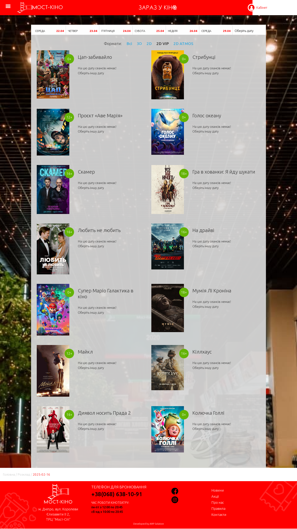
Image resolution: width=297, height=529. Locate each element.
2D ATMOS (183, 43)
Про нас (217, 502)
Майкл (85, 352)
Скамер (86, 171)
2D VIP (162, 43)
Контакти (218, 514)
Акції (215, 496)
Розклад (24, 474)
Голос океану (206, 115)
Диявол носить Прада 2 (104, 413)
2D (149, 43)
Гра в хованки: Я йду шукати (223, 171)
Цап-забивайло (95, 57)
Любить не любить (99, 230)
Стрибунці (204, 57)
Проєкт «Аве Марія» (100, 115)
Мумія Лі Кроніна (211, 290)
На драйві (203, 230)
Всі (129, 43)
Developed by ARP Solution (148, 523)
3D (139, 43)
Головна (9, 474)
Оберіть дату (244, 30)
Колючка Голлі (208, 413)
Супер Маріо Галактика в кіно (105, 293)
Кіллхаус (202, 352)
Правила (218, 508)
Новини (217, 490)
